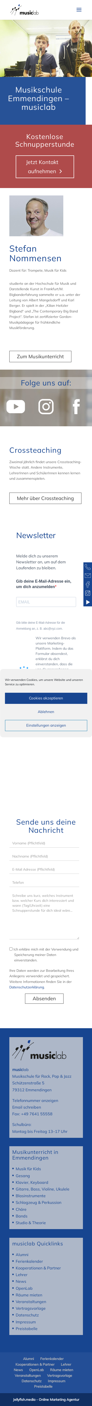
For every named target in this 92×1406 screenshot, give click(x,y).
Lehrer (21, 1274)
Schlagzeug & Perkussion (38, 1202)
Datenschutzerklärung (26, 987)
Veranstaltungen (31, 1301)
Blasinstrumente (31, 1195)
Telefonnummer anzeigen (35, 1100)
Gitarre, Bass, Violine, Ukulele (42, 1189)
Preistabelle (27, 1328)
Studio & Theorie (31, 1222)
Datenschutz (27, 1314)
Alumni (22, 1254)
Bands (21, 1216)
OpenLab (24, 1288)
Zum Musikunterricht (40, 356)
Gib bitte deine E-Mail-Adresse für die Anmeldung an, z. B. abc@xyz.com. (40, 625)
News (21, 1281)
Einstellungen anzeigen (46, 725)
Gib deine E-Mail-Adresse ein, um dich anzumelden (43, 584)
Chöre (21, 1209)
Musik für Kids (28, 1168)
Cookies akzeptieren (46, 698)
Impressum (26, 1321)
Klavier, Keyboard (32, 1182)
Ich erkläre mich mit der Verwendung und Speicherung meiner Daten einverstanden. (43, 955)
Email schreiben (26, 1107)
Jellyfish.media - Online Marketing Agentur (46, 1399)
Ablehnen (46, 711)
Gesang (23, 1175)
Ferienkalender (29, 1261)
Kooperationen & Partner (38, 1267)
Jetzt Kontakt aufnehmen (42, 167)
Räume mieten (29, 1294)
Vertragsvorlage (31, 1308)
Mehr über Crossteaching (45, 498)
